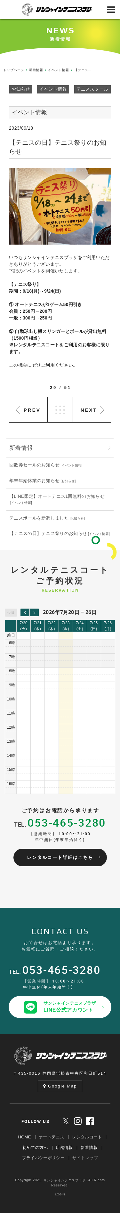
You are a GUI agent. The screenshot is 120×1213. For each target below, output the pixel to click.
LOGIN (60, 1194)
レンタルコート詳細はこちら (60, 857)
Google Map (60, 1086)
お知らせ (21, 89)
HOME (24, 1137)
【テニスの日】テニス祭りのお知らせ (48, 533)
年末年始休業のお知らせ (34, 480)
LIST (60, 409)
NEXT (89, 410)
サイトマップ (85, 1157)
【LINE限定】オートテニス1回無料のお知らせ (57, 496)
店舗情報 (64, 1147)
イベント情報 (53, 89)
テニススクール (92, 89)
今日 (11, 612)
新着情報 (89, 1147)
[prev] (25, 612)
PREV (32, 410)
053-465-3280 (67, 822)
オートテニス (51, 1137)
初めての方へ (35, 1147)
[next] (34, 612)
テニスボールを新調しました (39, 518)
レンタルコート (87, 1137)
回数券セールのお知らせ (34, 464)
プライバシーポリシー (43, 1157)
